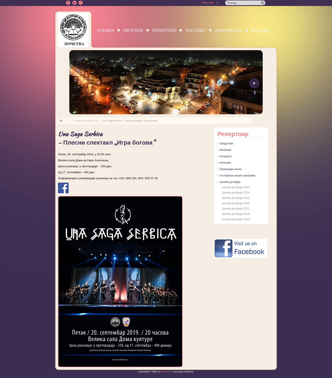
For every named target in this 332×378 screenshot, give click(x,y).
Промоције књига (230, 169)
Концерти (225, 156)
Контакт (261, 30)
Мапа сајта (208, 2)
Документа (228, 30)
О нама (105, 30)
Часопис (195, 30)
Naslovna (60, 120)
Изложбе (225, 162)
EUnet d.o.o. (166, 372)
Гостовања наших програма (237, 175)
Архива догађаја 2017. (236, 208)
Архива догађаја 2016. (236, 203)
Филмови (225, 149)
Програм (133, 30)
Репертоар (164, 30)
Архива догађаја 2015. (236, 197)
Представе (226, 143)
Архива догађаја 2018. (236, 213)
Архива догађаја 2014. (236, 192)
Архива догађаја (229, 181)
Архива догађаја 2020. (236, 187)
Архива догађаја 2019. (87, 120)
